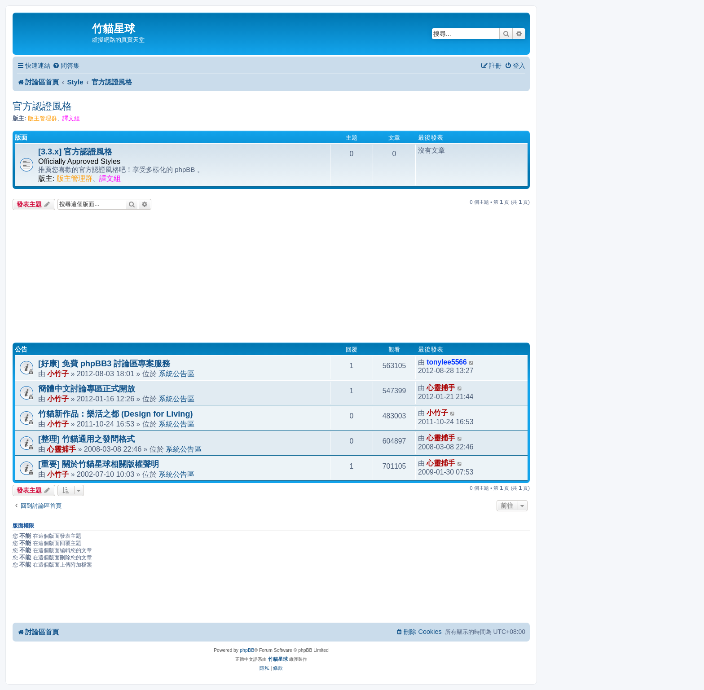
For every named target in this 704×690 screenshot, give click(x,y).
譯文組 (71, 118)
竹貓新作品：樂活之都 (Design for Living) (115, 413)
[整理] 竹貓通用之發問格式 (86, 439)
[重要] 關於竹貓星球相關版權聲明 (98, 464)
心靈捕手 (441, 387)
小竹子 (58, 373)
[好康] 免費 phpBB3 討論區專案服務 (104, 363)
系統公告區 (176, 373)
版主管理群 (42, 118)
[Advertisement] (271, 277)
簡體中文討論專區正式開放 (86, 388)
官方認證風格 (42, 106)
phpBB (247, 650)
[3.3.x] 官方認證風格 (75, 151)
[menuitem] (66, 65)
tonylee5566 (447, 362)
